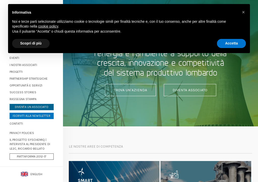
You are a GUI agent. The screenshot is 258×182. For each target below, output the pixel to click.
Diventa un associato (31, 107)
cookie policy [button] (48, 26)
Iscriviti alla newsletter (31, 116)
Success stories (23, 92)
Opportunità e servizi (26, 85)
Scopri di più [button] (31, 43)
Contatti (16, 123)
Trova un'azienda (130, 90)
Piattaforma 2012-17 (31, 156)
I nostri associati (23, 65)
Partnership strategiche (29, 78)
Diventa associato (190, 90)
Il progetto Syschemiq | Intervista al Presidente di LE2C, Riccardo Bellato (30, 144)
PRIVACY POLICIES (22, 133)
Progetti (16, 72)
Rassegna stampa (23, 99)
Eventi (14, 58)
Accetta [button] (231, 43)
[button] (243, 12)
